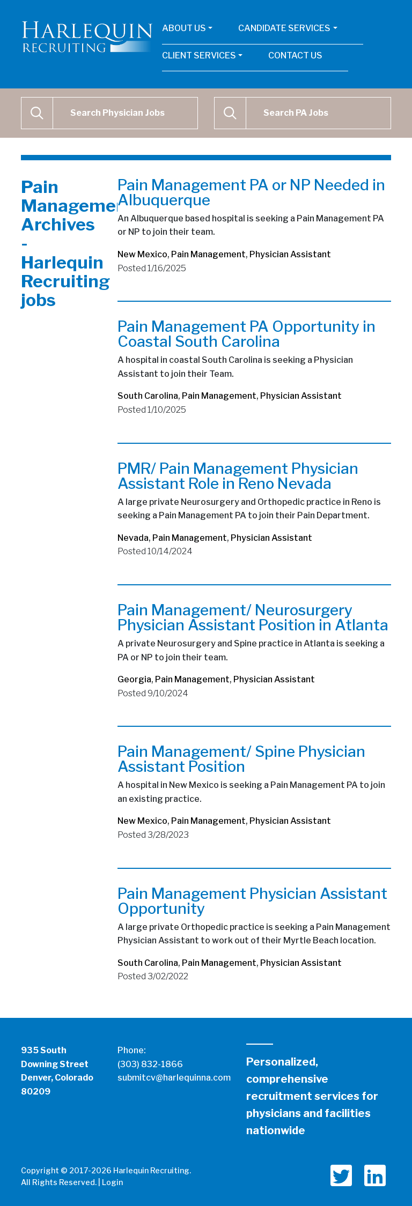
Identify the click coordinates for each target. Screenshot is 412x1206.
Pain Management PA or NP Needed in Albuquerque (251, 192)
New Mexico (142, 254)
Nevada (133, 538)
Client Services (199, 55)
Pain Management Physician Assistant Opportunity (252, 901)
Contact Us (295, 55)
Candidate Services (284, 28)
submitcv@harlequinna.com (174, 1078)
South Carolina (147, 396)
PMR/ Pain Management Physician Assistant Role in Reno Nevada (237, 476)
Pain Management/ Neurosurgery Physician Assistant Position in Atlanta (252, 617)
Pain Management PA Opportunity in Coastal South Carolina (246, 334)
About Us (184, 28)
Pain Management (208, 254)
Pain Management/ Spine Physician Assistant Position (241, 759)
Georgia (134, 679)
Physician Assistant (290, 254)
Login (112, 1182)
